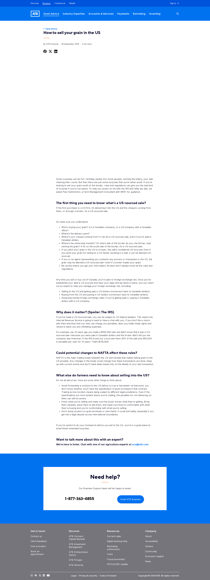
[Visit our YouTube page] (48, 575)
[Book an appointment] (37, 553)
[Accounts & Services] (101, 13)
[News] (148, 561)
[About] (148, 536)
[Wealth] (72, 3)
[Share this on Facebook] (44, 51)
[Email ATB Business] (130, 499)
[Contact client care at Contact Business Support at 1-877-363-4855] (79, 498)
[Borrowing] (139, 13)
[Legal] (74, 575)
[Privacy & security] (88, 575)
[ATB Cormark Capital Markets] (77, 538)
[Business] (46, 3)
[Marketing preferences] (113, 548)
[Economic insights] (154, 556)
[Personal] (34, 3)
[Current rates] (114, 536)
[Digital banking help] (117, 541)
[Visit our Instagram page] (32, 575)
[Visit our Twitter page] (40, 575)
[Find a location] (38, 546)
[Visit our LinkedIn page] (44, 575)
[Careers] (149, 546)
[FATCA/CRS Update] (117, 564)
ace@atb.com (140, 444)
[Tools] (110, 554)
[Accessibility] (151, 541)
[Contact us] (36, 536)
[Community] (151, 551)
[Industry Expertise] (74, 13)
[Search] (178, 13)
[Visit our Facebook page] (36, 575)
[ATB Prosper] (75, 560)
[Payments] (123, 13)
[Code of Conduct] (108, 575)
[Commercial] (59, 3)
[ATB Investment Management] (77, 545)
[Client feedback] (39, 541)
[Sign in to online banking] (175, 3)
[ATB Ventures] (76, 565)
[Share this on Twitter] (50, 51)
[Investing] (154, 13)
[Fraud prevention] (116, 559)
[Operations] (105, 28)
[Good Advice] (51, 13)
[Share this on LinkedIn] (55, 51)
